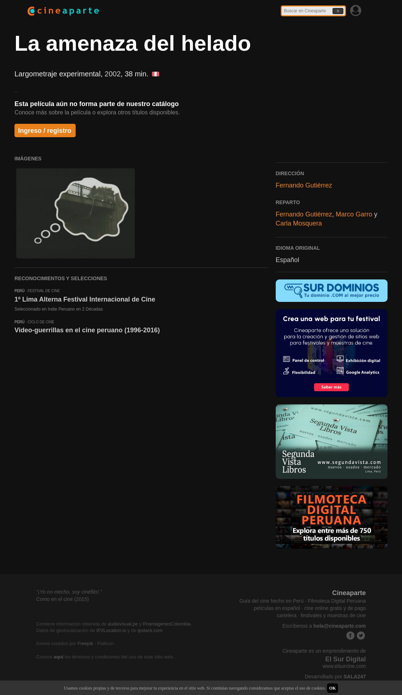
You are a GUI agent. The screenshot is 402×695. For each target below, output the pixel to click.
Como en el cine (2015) (62, 599)
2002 (113, 74)
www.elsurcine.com (344, 666)
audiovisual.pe (123, 624)
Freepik (85, 643)
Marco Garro (354, 214)
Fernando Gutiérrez (304, 185)
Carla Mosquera (299, 223)
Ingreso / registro (44, 130)
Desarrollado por (335, 676)
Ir (338, 11)
